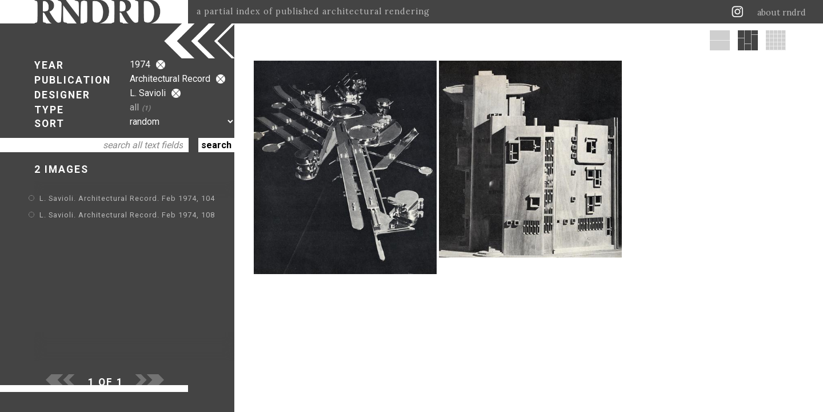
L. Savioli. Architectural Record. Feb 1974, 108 (127, 215)
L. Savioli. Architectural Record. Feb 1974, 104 (127, 198)
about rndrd (781, 12)
